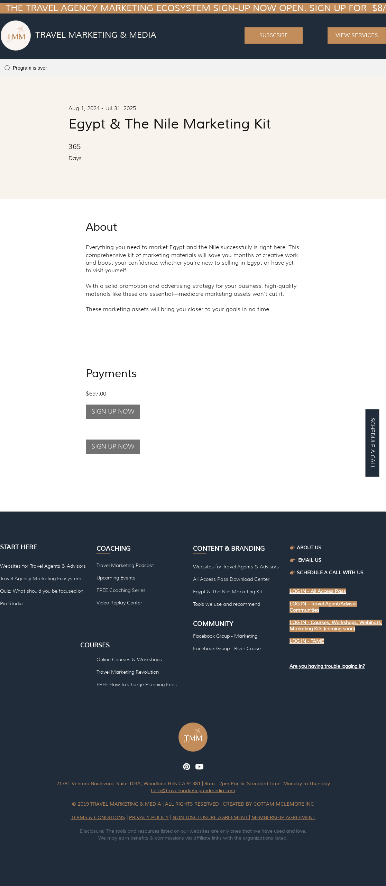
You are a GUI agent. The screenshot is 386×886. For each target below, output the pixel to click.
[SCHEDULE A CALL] (372, 443)
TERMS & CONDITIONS (98, 818)
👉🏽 (294, 560)
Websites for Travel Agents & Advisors (236, 567)
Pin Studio (11, 603)
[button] (274, 35)
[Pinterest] (186, 766)
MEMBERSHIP (268, 818)
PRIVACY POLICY (149, 818)
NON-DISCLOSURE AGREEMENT (211, 818)
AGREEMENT (300, 818)
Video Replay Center (119, 603)
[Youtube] (199, 766)
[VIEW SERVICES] (357, 35)
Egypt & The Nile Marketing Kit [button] (227, 591)
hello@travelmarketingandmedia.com (193, 791)
